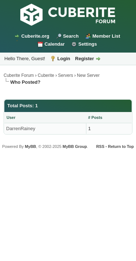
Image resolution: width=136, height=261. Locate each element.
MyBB (30, 146)
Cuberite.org (35, 36)
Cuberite (46, 75)
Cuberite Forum (19, 75)
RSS (100, 146)
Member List (106, 36)
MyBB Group (74, 146)
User (11, 117)
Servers (65, 75)
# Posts (95, 117)
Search (71, 36)
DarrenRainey (20, 128)
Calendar (55, 44)
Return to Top (121, 146)
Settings (87, 44)
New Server (88, 75)
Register (84, 58)
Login (63, 58)
